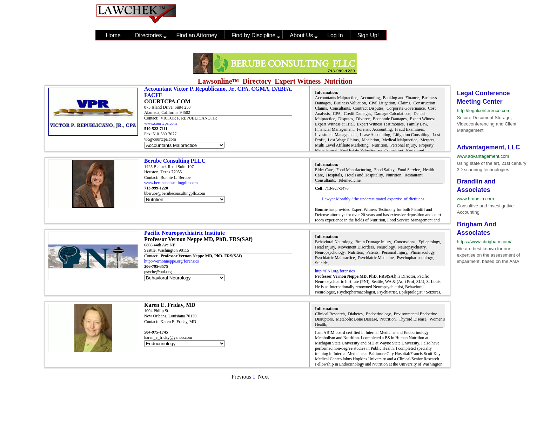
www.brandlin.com (475, 198)
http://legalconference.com (483, 110)
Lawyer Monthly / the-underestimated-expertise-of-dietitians (373, 198)
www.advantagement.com (483, 156)
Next (263, 377)
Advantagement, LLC (488, 147)
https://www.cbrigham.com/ (484, 241)
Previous (241, 377)
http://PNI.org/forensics (335, 271)
